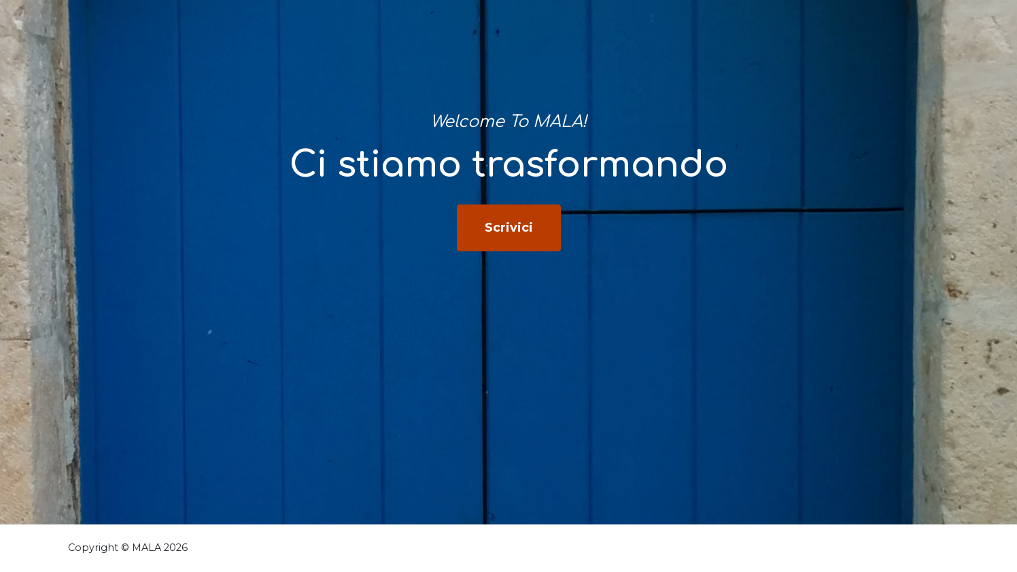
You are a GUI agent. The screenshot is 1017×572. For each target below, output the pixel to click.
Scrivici (509, 227)
